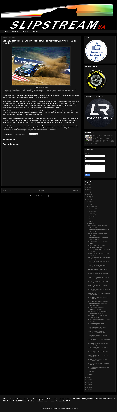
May (90, 223)
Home (6, 31)
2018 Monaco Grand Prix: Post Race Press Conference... (98, 262)
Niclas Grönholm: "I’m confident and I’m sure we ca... (98, 274)
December (92, 206)
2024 (88, 189)
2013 (88, 387)
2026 (88, 184)
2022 (88, 194)
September (92, 214)
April (90, 371)
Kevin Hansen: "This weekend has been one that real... (97, 226)
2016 (88, 379)
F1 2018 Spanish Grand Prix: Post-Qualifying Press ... (98, 316)
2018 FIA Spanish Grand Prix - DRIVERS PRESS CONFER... (97, 332)
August (91, 216)
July (90, 218)
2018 (88, 204)
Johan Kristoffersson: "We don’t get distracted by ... (98, 356)
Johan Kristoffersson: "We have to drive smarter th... (97, 304)
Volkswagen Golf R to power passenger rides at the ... (96, 324)
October (91, 211)
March (90, 374)
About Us (15, 31)
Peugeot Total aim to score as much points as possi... (98, 270)
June (90, 221)
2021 (88, 197)
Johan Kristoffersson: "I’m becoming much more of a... (98, 238)
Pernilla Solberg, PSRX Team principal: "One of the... (96, 246)
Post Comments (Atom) (45, 196)
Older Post (75, 191)
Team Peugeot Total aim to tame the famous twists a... (98, 348)
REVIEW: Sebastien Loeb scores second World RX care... (97, 312)
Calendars (35, 31)
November (92, 209)
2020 (88, 199)
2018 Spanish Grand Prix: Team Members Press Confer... (97, 328)
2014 (88, 384)
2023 (88, 192)
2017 (88, 377)
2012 (88, 389)
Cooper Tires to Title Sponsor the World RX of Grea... (97, 360)
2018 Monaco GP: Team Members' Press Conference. (98, 286)
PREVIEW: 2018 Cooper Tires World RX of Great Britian (98, 282)
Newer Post (7, 191)
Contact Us (25, 31)
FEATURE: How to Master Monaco (98, 301)
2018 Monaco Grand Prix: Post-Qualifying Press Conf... (97, 266)
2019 (88, 202)
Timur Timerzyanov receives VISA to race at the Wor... (98, 278)
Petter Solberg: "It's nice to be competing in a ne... (96, 308)
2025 (88, 187)
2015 (88, 382)
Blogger (75, 408)
